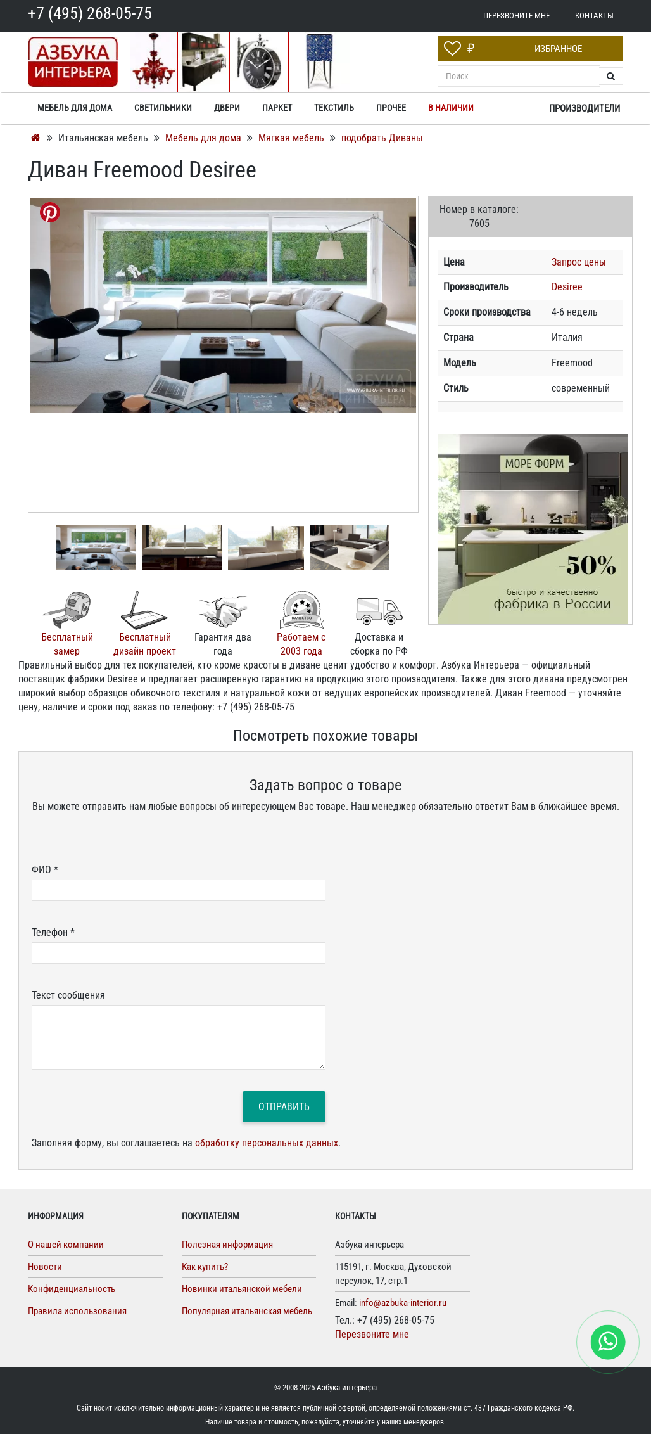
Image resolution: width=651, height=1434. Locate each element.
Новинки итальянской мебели (242, 1289)
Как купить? (205, 1266)
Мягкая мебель (292, 138)
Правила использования (77, 1311)
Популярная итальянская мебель (247, 1311)
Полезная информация (227, 1244)
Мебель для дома (204, 138)
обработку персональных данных (266, 1143)
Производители (584, 108)
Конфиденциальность (71, 1289)
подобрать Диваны (382, 138)
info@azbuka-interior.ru (402, 1303)
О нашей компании (66, 1244)
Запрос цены (579, 262)
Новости (45, 1266)
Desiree (567, 287)
